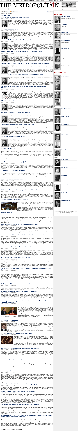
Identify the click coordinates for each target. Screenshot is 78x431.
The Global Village (59, 9)
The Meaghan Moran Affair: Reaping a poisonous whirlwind (24, 39)
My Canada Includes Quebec (8, 29)
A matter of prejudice (6, 371)
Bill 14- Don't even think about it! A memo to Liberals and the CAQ (19, 224)
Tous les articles (14, 11)
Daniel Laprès (64, 32)
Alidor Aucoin (64, 184)
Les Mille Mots (46, 9)
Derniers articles (4, 9)
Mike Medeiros (65, 56)
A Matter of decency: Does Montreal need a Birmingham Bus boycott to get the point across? (26, 268)
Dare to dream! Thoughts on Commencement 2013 (15, 112)
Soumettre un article (68, 9)
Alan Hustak (64, 24)
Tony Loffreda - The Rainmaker (9, 320)
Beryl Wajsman (5, 11)
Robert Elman (64, 149)
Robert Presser (65, 134)
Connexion (51, 0)
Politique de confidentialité (68, 215)
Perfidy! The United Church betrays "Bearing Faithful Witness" (18, 391)
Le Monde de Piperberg (37, 9)
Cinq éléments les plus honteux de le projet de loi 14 (15, 162)
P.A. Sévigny (64, 84)
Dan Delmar (64, 91)
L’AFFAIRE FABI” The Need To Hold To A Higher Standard (16, 247)
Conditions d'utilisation (59, 213)
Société (52, 9)
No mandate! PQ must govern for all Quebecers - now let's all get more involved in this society (27, 359)
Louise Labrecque (65, 192)
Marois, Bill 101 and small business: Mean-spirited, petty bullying (19, 384)
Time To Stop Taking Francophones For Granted (14, 136)
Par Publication (24, 0)
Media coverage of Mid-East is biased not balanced (15, 257)
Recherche (31, 0)
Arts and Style (17, 9)
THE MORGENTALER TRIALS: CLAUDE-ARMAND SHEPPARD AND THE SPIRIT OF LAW (25, 63)
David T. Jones (65, 116)
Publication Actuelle (5, 0)
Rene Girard (64, 175)
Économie (24, 9)
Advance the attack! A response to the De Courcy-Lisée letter (17, 124)
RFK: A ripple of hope (7, 100)
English (61, 0)
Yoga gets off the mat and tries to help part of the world (16, 333)
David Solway (64, 159)
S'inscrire (56, 0)
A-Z (75, 9)
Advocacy (11, 9)
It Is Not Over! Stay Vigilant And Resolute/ (12, 170)
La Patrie (29, 9)
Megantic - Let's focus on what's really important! (14, 17)
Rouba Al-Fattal (65, 124)
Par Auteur (18, 0)
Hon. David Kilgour (66, 108)
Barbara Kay (64, 167)
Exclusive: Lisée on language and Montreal (12, 179)
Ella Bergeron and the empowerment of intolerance (15, 283)
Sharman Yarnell (65, 200)
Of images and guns (6, 212)
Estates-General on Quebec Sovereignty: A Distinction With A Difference (21, 190)
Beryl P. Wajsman (65, 16)
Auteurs (2, 13)
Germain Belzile (65, 142)
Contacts (42, 0)
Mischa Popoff (65, 99)
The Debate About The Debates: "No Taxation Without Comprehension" (20, 404)
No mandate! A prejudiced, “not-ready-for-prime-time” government (19, 291)
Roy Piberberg (65, 48)
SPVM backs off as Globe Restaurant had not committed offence (25, 74)
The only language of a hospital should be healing (14, 199)
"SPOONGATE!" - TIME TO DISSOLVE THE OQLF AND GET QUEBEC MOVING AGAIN (24, 51)
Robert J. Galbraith (66, 40)
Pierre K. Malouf (65, 76)
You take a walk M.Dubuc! (8, 148)
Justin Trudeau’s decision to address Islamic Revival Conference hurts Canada (22, 235)
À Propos (37, 0)
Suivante (20, 429)
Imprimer (50, 11)
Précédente (4, 429)
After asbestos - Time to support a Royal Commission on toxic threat (20, 348)
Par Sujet (12, 0)
